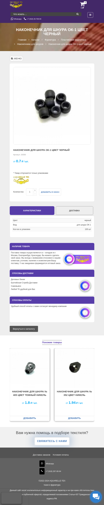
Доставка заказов (41, 455)
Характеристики (32, 211)
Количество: (18, 192)
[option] (52, 106)
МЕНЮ (16, 58)
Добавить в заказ (50, 192)
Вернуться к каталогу (24, 329)
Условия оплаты (61, 455)
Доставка (74, 211)
